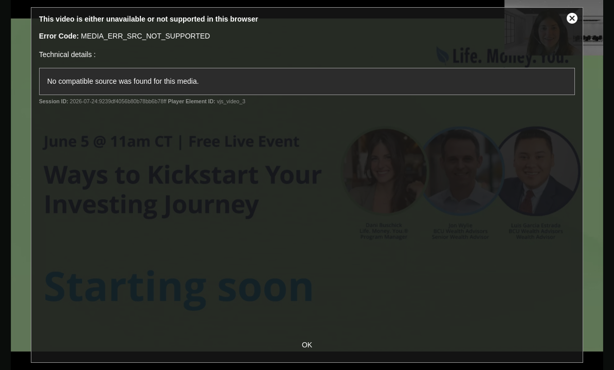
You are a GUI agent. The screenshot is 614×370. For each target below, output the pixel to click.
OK (307, 345)
